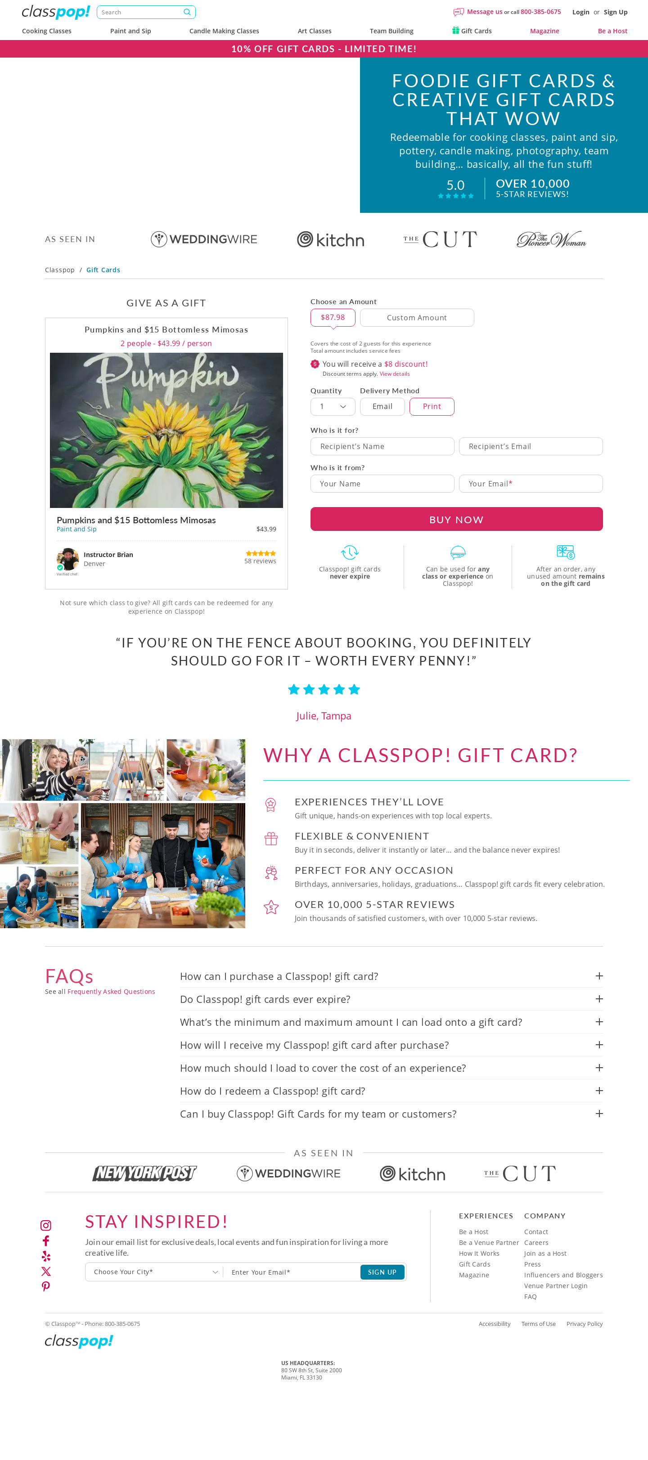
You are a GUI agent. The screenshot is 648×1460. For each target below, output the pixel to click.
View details (395, 374)
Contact (536, 1232)
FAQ (530, 1297)
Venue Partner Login (556, 1286)
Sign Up (616, 12)
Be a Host (613, 31)
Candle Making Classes (224, 31)
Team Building (392, 31)
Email (383, 407)
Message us (485, 11)
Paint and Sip (130, 31)
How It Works (479, 1253)
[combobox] (154, 1272)
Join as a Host (545, 1253)
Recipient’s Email (500, 447)
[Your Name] (382, 484)
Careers (536, 1243)
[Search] (146, 12)
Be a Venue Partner (489, 1243)
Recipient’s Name (352, 447)
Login (581, 12)
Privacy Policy (585, 1324)
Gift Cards (472, 31)
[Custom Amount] (417, 318)
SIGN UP (382, 1271)
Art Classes (315, 31)
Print (432, 407)
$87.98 (333, 318)
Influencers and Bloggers (563, 1275)
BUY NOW (456, 519)
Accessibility (495, 1324)
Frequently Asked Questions (111, 992)
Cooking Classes (47, 31)
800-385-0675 (541, 11)
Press (532, 1264)
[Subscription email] (292, 1272)
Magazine (544, 31)
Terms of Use (539, 1324)
